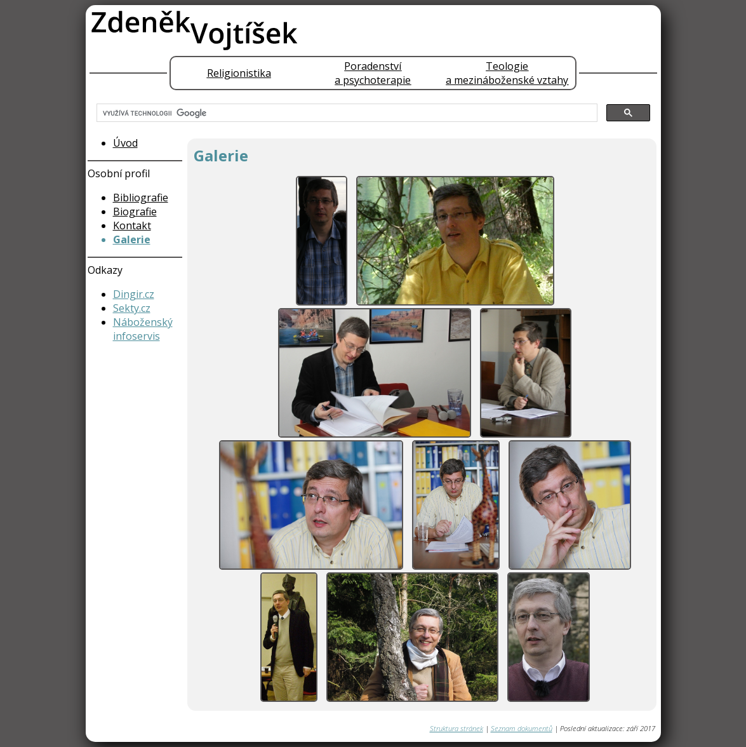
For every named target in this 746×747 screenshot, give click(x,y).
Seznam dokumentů (521, 728)
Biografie (135, 212)
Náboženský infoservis (143, 329)
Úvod (125, 143)
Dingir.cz (133, 294)
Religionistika (239, 73)
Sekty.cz (131, 308)
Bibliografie (140, 198)
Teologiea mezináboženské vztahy (507, 73)
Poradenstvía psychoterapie (373, 73)
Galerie (131, 239)
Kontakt (132, 225)
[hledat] (346, 113)
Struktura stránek (456, 728)
